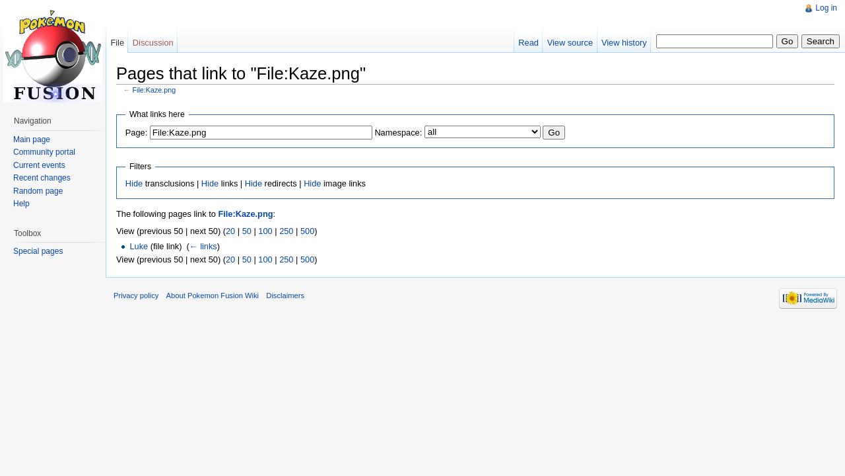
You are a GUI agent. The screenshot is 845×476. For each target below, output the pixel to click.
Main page (31, 139)
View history (624, 43)
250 (286, 231)
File (117, 43)
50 (247, 231)
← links (203, 246)
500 (307, 231)
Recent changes (42, 177)
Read (528, 43)
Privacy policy (136, 295)
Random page (38, 191)
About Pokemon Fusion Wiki (212, 295)
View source (570, 43)
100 (265, 231)
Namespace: (398, 133)
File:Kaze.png (154, 90)
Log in (826, 8)
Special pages (38, 251)
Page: (136, 133)
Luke (138, 246)
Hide (134, 183)
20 (230, 231)
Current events (39, 165)
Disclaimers (285, 295)
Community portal (44, 152)
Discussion (153, 43)
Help (21, 203)
